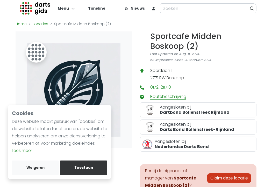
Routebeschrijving (168, 96)
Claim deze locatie (229, 178)
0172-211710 (160, 87)
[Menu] (66, 8)
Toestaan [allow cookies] (83, 167)
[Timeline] (94, 8)
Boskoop (175, 78)
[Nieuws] (134, 8)
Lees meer (22, 150)
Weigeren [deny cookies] (35, 167)
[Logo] (35, 8)
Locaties (40, 23)
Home (21, 23)
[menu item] (153, 8)
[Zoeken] (252, 8)
